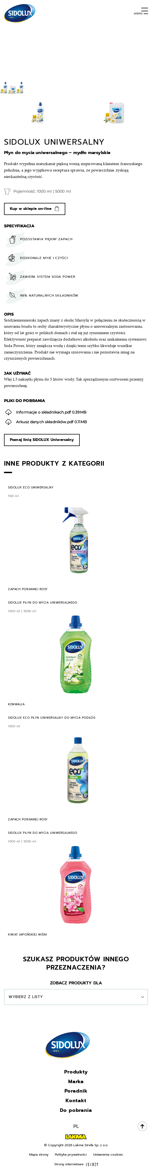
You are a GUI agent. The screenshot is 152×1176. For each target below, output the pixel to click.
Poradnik (75, 1091)
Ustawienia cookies (108, 1154)
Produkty (76, 1072)
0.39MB (45, 412)
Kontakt (76, 1100)
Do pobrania (76, 1110)
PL (76, 1126)
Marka (76, 1081)
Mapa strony (38, 1154)
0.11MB (46, 422)
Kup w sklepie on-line (30, 208)
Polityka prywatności (71, 1154)
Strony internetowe (76, 1164)
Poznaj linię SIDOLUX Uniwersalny (42, 440)
